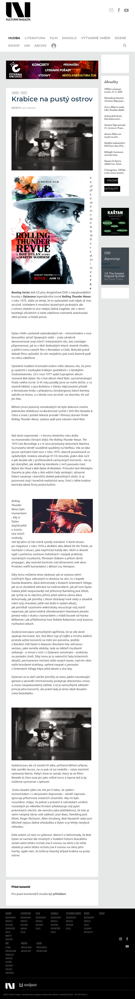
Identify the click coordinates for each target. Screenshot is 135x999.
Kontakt (9, 966)
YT (126, 10)
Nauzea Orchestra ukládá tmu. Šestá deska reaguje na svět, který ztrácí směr (114, 163)
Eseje (23, 93)
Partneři (9, 973)
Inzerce (9, 958)
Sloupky (88, 929)
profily (24, 921)
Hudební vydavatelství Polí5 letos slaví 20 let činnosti (114, 145)
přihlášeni (59, 894)
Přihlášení (41, 947)
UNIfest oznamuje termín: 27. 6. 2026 (113, 90)
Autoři (8, 962)
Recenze (9, 925)
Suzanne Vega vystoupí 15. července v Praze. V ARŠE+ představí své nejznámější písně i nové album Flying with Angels (114, 127)
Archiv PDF (26, 951)
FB (118, 10)
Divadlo (69, 38)
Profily (8, 921)
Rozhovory (10, 918)
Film (53, 38)
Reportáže (10, 929)
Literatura (35, 38)
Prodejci (9, 955)
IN (111, 10)
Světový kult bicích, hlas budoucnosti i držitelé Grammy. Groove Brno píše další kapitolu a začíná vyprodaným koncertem (114, 118)
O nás (7, 947)
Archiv (40, 45)
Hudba (14, 38)
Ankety (8, 936)
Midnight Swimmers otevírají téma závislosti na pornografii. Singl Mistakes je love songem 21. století (113, 154)
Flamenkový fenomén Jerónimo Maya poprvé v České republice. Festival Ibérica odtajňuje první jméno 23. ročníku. (114, 100)
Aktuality (111, 82)
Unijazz (8, 969)
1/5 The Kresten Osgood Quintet (114, 275)
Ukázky (24, 929)
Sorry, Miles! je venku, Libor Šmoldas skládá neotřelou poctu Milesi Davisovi (114, 109)
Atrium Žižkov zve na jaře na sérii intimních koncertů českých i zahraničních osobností (114, 136)
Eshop (14, 45)
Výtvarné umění (95, 38)
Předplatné (10, 951)
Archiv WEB (26, 947)
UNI (27, 45)
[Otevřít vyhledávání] (124, 45)
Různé (120, 38)
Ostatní (9, 939)
